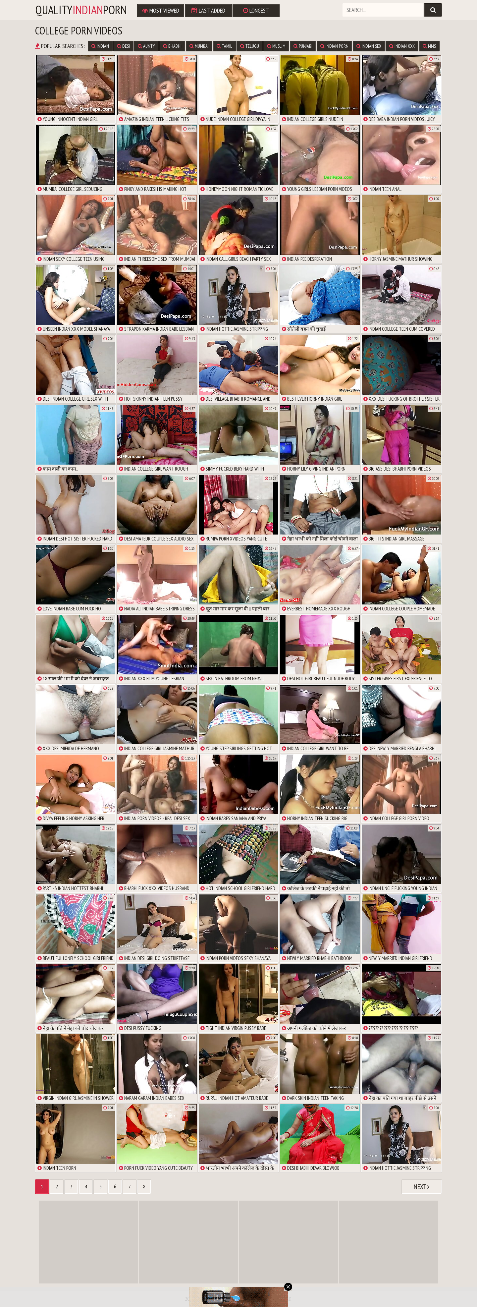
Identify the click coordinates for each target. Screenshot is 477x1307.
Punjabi (302, 46)
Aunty (146, 46)
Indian (100, 46)
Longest (256, 10)
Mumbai (199, 46)
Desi (123, 46)
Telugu (249, 46)
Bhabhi (172, 46)
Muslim (276, 46)
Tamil (224, 46)
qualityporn (81, 10)
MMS (429, 46)
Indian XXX (402, 46)
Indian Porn (334, 46)
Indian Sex (368, 46)
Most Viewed (160, 10)
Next (422, 1186)
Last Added (208, 10)
